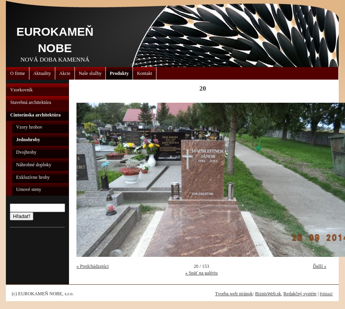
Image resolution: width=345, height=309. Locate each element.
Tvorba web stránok (233, 293)
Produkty (119, 73)
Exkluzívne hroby (33, 177)
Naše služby (90, 73)
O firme (17, 73)
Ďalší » (319, 266)
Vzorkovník (21, 90)
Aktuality (42, 73)
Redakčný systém (299, 293)
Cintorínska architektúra (35, 115)
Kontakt (144, 73)
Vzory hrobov (29, 127)
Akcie (65, 73)
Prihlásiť (326, 294)
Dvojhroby (26, 152)
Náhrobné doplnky (33, 164)
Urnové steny (28, 189)
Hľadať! (21, 216)
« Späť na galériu (201, 273)
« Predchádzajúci (92, 266)
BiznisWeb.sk (268, 293)
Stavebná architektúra (30, 102)
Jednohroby (28, 139)
